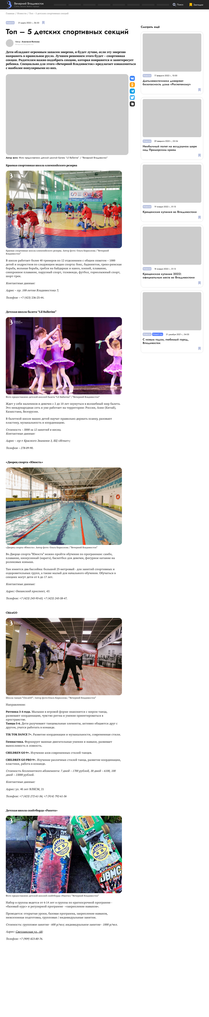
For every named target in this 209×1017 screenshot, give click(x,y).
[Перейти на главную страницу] (25, 4)
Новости (22, 13)
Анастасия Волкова (30, 41)
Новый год (157, 334)
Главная (10, 13)
